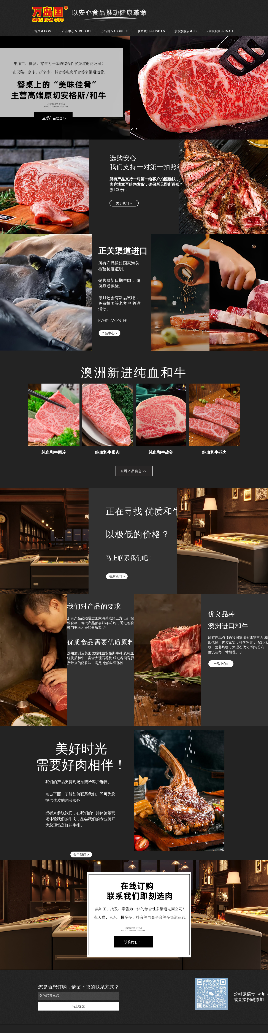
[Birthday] (136, 128)
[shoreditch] (132, 129)
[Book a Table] (134, 471)
